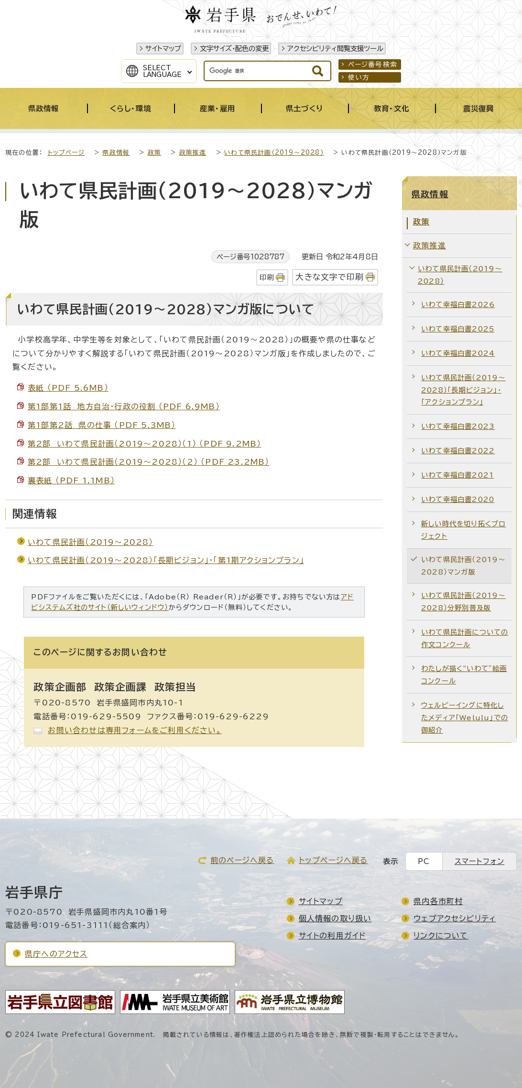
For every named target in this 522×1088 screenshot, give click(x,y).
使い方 (359, 77)
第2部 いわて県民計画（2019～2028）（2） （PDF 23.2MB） (149, 462)
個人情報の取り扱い (335, 918)
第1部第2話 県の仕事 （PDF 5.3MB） (102, 425)
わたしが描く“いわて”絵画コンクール (464, 674)
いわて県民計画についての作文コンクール (464, 638)
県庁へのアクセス (56, 954)
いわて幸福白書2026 (458, 304)
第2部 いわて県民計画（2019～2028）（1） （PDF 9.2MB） (144, 444)
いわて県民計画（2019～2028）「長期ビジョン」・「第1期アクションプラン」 (166, 560)
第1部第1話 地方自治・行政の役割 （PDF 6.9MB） (124, 406)
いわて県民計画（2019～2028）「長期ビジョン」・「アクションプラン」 (463, 390)
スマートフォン (479, 861)
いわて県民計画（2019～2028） (274, 152)
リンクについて (440, 935)
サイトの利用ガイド (332, 935)
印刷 (267, 277)
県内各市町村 (438, 901)
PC (424, 861)
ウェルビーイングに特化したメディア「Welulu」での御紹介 (464, 718)
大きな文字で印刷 (329, 277)
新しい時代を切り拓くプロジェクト (463, 530)
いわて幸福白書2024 (458, 353)
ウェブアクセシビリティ (454, 918)
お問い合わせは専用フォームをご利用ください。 (134, 730)
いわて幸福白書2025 (457, 328)
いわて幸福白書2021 (457, 475)
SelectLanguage (162, 71)
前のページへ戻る (242, 860)
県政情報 (116, 152)
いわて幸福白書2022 (458, 450)
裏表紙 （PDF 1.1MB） (71, 480)
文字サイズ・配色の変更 (234, 48)
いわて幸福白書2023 (458, 426)
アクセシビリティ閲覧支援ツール (335, 48)
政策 (154, 152)
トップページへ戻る (333, 860)
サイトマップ (163, 48)
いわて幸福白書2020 (457, 499)
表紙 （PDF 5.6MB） (68, 388)
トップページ (66, 152)
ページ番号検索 (372, 64)
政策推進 (193, 152)
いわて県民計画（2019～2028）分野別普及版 (463, 601)
